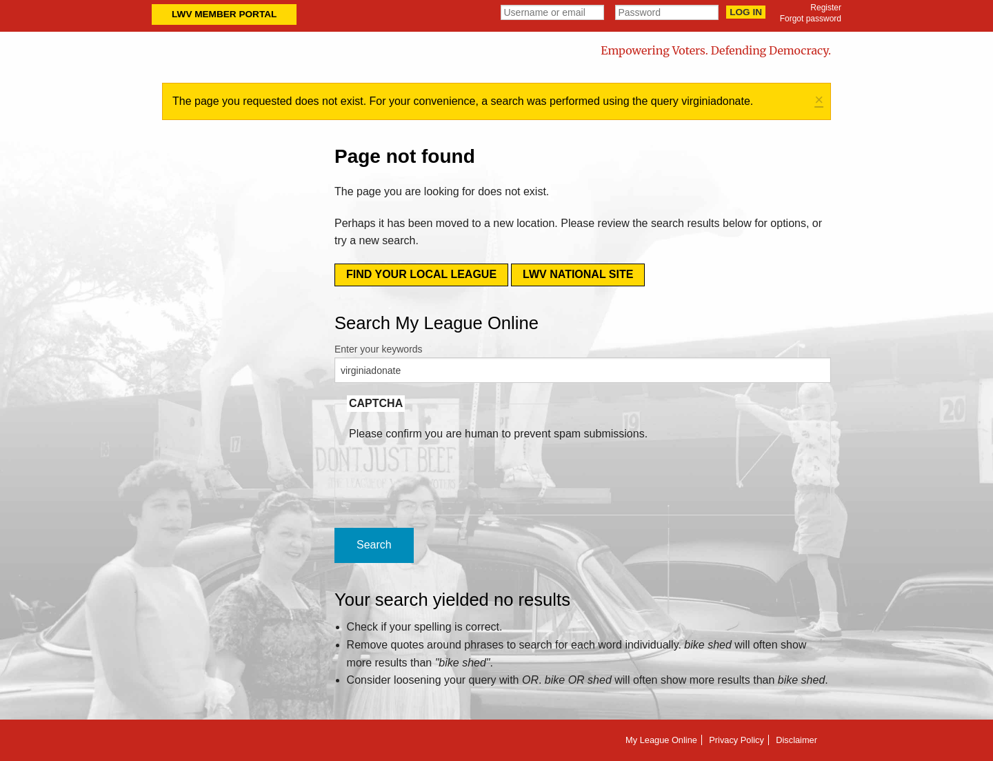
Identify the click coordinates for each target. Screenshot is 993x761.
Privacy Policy (736, 740)
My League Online (661, 740)
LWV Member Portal (224, 14)
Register (825, 7)
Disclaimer (796, 740)
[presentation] (454, 469)
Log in (746, 12)
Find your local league (421, 274)
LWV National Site (578, 274)
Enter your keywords (378, 349)
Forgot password (810, 18)
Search (374, 545)
